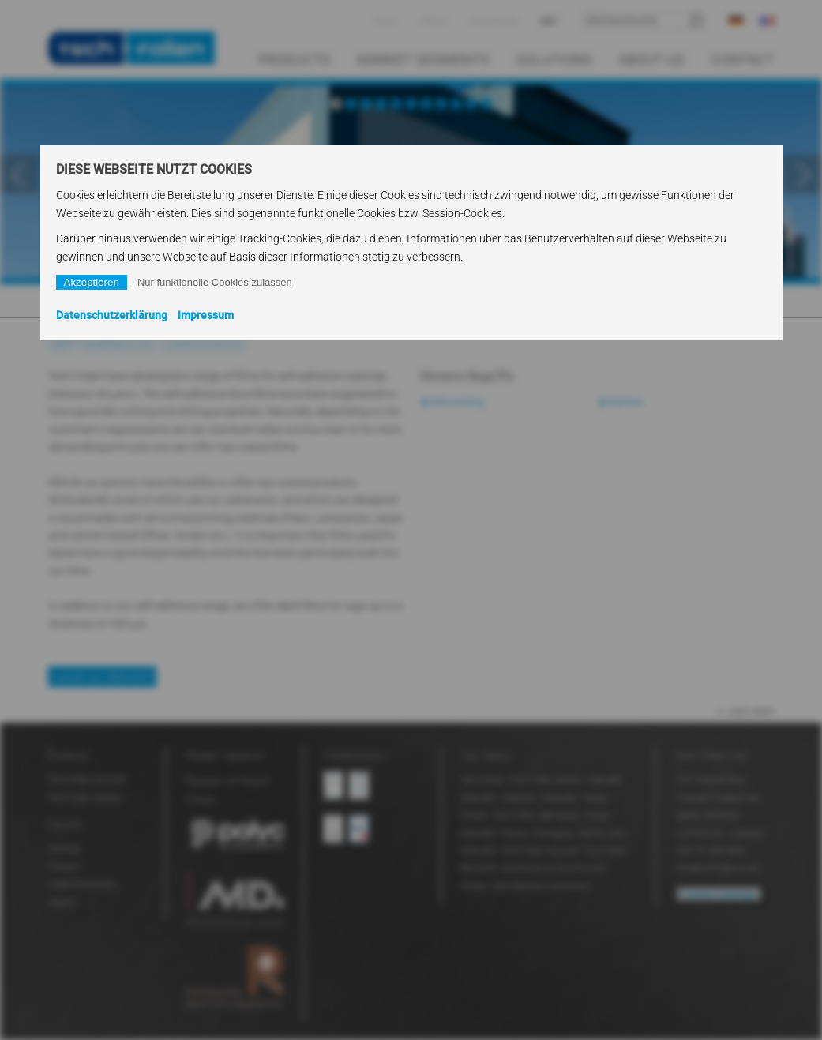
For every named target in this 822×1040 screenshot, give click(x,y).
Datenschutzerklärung (111, 315)
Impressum (206, 315)
